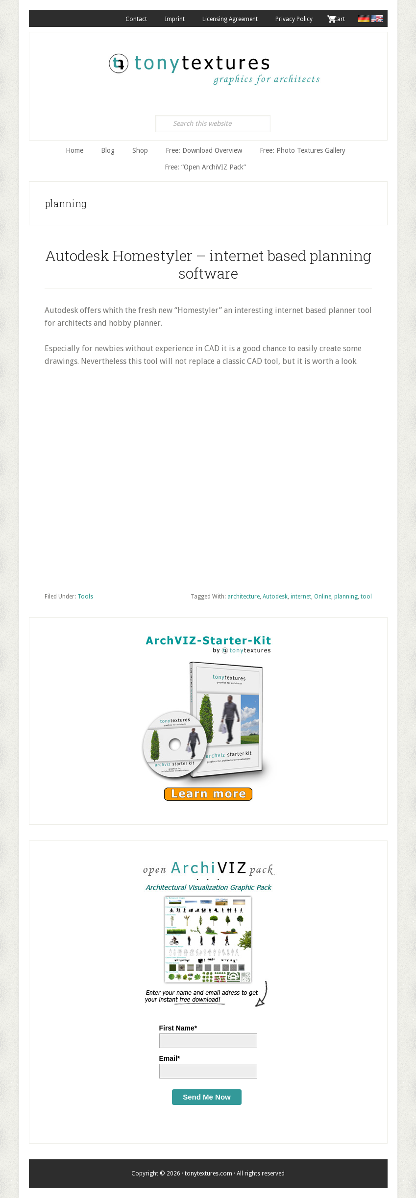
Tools (85, 596)
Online (322, 596)
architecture (243, 596)
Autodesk (275, 596)
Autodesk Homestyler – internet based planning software (208, 264)
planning (346, 596)
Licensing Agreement (230, 19)
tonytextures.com (213, 64)
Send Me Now (207, 1097)
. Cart (337, 19)
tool (366, 596)
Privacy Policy (294, 19)
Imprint (175, 19)
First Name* (178, 1028)
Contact (136, 19)
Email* (169, 1058)
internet (301, 596)
